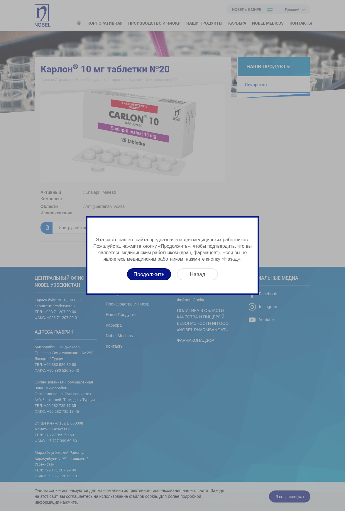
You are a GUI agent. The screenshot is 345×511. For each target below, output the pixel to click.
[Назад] (197, 274)
